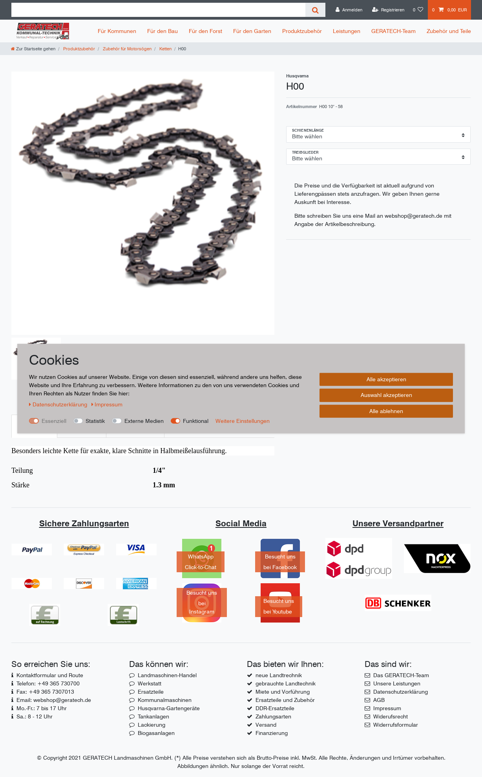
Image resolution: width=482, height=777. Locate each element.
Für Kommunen (117, 31)
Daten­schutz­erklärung (59, 404)
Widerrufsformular (395, 725)
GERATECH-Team (393, 31)
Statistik (95, 420)
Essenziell (54, 420)
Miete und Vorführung (283, 692)
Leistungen (346, 31)
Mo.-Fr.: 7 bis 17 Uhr (41, 708)
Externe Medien (144, 420)
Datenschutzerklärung (400, 692)
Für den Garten (252, 31)
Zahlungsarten (273, 716)
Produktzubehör (302, 31)
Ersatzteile (151, 692)
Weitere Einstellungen (242, 420)
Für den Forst (205, 31)
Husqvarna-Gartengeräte (169, 708)
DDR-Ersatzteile (275, 708)
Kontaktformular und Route (49, 675)
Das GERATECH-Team (401, 675)
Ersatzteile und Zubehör (285, 700)
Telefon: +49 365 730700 (48, 683)
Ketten (165, 48)
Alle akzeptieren (386, 379)
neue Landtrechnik (279, 675)
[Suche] (315, 10)
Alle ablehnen (386, 411)
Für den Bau (162, 31)
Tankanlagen (153, 716)
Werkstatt (149, 683)
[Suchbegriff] (158, 10)
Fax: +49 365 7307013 (45, 692)
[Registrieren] (388, 10)
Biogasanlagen (156, 733)
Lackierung (151, 725)
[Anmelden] (349, 10)
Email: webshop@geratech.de (53, 700)
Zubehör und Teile (449, 31)
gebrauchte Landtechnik (286, 683)
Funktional (195, 420)
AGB (379, 700)
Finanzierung (272, 733)
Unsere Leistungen (396, 683)
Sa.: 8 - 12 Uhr (34, 716)
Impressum (387, 708)
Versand (266, 725)
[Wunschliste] (418, 10)
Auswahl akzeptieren (386, 395)
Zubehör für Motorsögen (127, 48)
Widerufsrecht (390, 716)
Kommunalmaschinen (165, 700)
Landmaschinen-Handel (167, 675)
